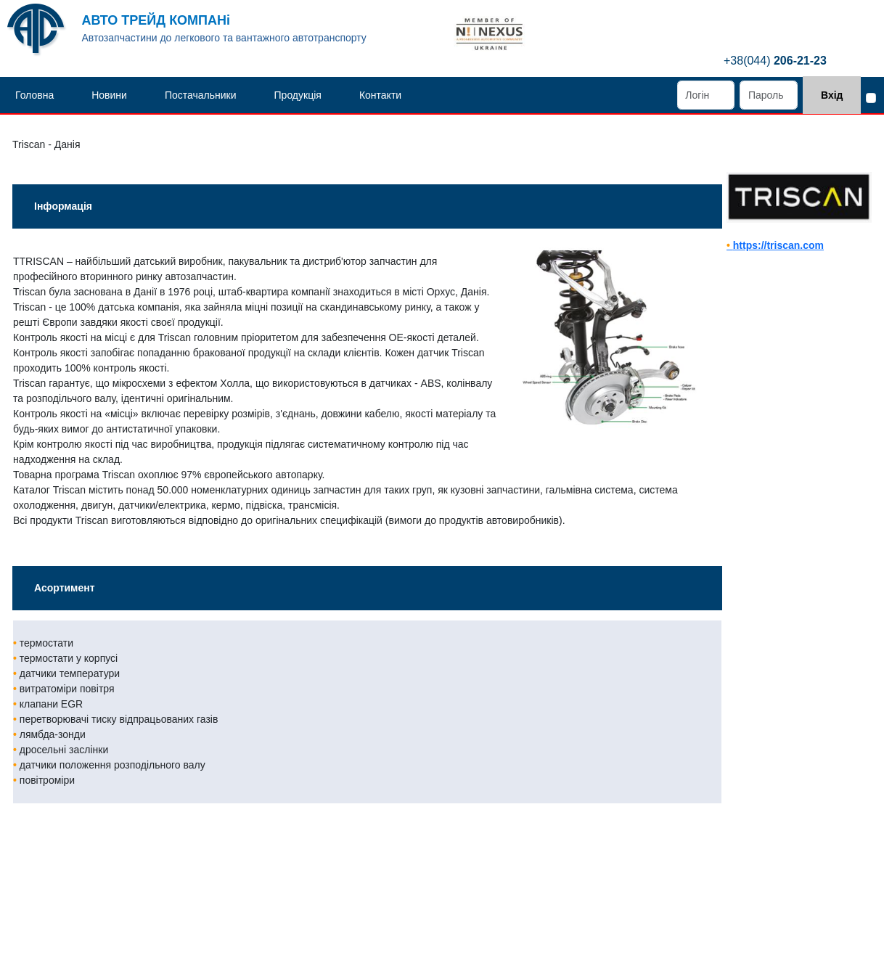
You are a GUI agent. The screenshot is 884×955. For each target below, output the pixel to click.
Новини (109, 95)
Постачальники (201, 95)
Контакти (380, 95)
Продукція (298, 95)
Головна (34, 95)
